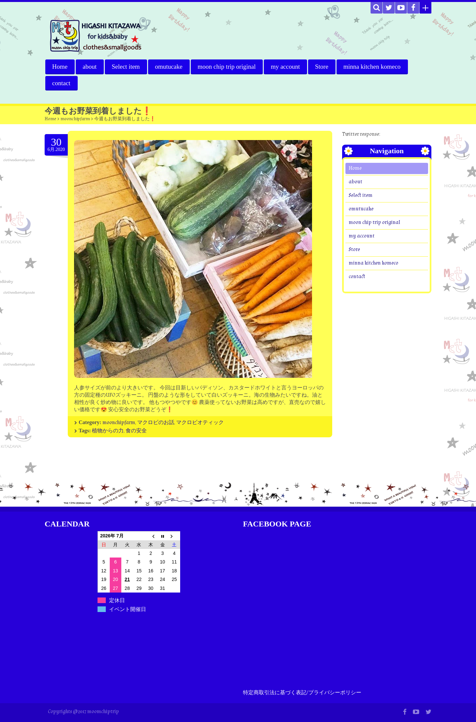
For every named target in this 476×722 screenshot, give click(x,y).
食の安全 (136, 430)
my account (285, 66)
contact (61, 83)
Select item (126, 66)
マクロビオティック (200, 422)
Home (59, 66)
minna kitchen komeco (372, 66)
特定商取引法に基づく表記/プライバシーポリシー (302, 692)
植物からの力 (108, 430)
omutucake (169, 66)
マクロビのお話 (155, 422)
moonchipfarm (75, 119)
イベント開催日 (127, 609)
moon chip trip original (227, 66)
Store (322, 66)
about (90, 66)
